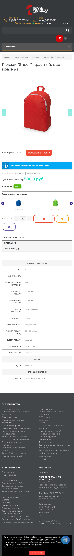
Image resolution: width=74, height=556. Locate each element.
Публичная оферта (11, 504)
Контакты (43, 462)
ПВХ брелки (8, 435)
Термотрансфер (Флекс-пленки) (55, 435)
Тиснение (43, 438)
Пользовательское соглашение (17, 512)
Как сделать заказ (10, 487)
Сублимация (45, 429)
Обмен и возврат (10, 498)
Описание (10, 233)
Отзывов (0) (11, 239)
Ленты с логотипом (11, 399)
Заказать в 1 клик (39, 152)
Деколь (42, 413)
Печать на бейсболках (50, 424)
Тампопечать (45, 432)
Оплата (5, 490)
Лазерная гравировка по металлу (51, 417)
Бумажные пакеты (11, 407)
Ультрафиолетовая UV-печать (54, 440)
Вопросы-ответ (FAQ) (12, 473)
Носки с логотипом (48, 399)
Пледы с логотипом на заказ (16, 402)
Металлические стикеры (14, 427)
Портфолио (8, 462)
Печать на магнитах (11, 432)
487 (17, 185)
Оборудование (9, 470)
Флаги (5, 440)
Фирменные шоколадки (14, 438)
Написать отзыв (33, 172)
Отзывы (5, 468)
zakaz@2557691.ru (48, 20)
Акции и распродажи (12, 501)
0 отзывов (19, 172)
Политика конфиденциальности (17, 506)
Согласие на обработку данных (17, 509)
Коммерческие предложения (17, 481)
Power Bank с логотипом (14, 443)
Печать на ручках (47, 427)
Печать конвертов (11, 415)
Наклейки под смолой (50, 421)
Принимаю (37, 553)
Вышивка (43, 410)
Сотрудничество (10, 479)
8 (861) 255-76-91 (19, 20)
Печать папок (8, 424)
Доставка (6, 493)
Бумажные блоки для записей (17, 418)
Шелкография (46, 446)
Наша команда (9, 465)
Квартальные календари (14, 421)
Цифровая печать (48, 443)
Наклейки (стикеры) (12, 446)
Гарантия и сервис (11, 495)
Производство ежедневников (17, 429)
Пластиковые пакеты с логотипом (13, 411)
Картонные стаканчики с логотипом (51, 403)
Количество (7, 217)
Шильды (43, 449)
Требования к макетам (13, 476)
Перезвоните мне (23, 23)
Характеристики (14, 228)
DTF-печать (44, 407)
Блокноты (6, 404)
